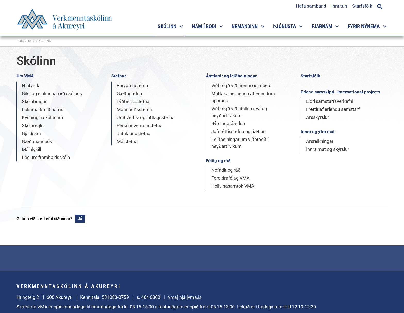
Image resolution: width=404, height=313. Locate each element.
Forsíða (23, 41)
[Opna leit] (380, 6)
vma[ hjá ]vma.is (184, 297)
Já (80, 218)
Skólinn (44, 41)
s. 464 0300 (148, 297)
